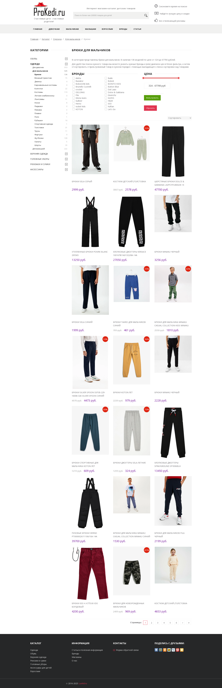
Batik (110, 78)
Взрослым (107, 29)
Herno (78, 103)
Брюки (51, 74)
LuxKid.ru (83, 683)
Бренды (123, 29)
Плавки (51, 113)
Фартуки (51, 135)
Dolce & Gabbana (116, 92)
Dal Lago (112, 89)
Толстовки (51, 127)
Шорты (51, 145)
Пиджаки (51, 106)
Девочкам (54, 29)
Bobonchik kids (82, 84)
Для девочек (49, 67)
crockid (79, 89)
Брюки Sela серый (82, 181)
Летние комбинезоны (51, 96)
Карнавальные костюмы (51, 85)
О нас (74, 660)
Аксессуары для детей (41, 667)
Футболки (51, 138)
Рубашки (51, 120)
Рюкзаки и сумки (40, 164)
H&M (110, 101)
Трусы (51, 131)
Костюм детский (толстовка (129, 181)
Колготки (51, 89)
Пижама (51, 110)
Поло (51, 117)
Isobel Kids (81, 106)
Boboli (111, 81)
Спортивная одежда (51, 124)
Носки (51, 103)
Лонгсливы (51, 99)
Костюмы (51, 92)
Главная (37, 29)
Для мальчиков (49, 71)
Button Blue (113, 86)
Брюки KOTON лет (123, 392)
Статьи (137, 29)
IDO (110, 103)
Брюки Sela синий (82, 322)
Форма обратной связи (127, 650)
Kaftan (111, 106)
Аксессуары (36, 169)
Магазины (76, 657)
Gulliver (79, 101)
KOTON (79, 109)
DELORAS (80, 92)
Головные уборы (39, 159)
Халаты (51, 142)
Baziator (79, 81)
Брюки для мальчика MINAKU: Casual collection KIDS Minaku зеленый (171, 325)
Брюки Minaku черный (166, 251)
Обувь (33, 59)
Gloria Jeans (81, 98)
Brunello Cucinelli (83, 86)
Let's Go (112, 109)
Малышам (90, 29)
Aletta (78, 78)
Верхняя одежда (39, 154)
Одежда (35, 64)
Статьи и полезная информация (87, 650)
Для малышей (49, 149)
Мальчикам (72, 29)
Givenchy (112, 95)
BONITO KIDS (114, 84)
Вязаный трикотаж (51, 78)
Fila (77, 95)
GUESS (111, 98)
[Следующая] (183, 623)
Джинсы (51, 82)
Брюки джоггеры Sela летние (129, 462)
